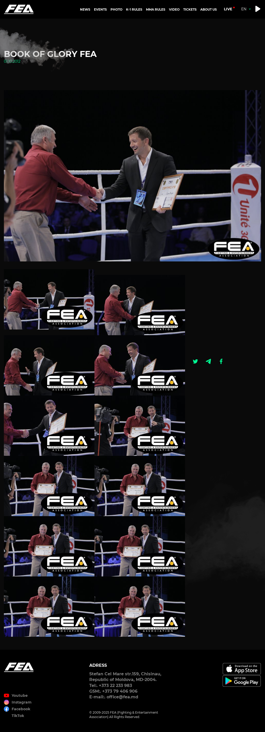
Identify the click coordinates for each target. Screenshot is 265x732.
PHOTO (116, 9)
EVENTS (100, 9)
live (228, 9)
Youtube (20, 695)
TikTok (18, 715)
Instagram (22, 702)
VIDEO (174, 9)
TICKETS (190, 9)
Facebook (21, 709)
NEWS (85, 9)
